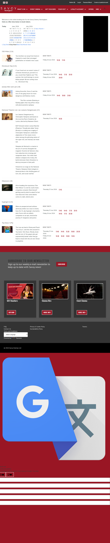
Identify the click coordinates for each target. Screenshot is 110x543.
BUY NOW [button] (11, 312)
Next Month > (39, 29)
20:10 (70, 75)
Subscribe (61, 264)
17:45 (63, 60)
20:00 (60, 78)
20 (24, 38)
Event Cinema (35, 9)
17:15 (65, 214)
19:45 (73, 236)
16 (29, 35)
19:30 (60, 119)
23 (29, 38)
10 (31, 33)
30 (12, 40)
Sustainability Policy (36, 329)
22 (27, 38)
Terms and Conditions (10, 331)
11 (33, 33)
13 (24, 35)
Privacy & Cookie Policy (37, 327)
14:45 (60, 75)
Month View (27, 44)
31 (31, 40)
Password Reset (87, 2)
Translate (16, 338)
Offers (91, 9)
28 (20, 38)
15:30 (58, 60)
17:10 (65, 75)
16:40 (62, 236)
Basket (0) (72, 2)
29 (10, 40)
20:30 (70, 214)
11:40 (60, 211)
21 (26, 38)
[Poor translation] (10, 474)
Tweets (84, 327)
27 (19, 38)
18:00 (73, 232)
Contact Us (7, 329)
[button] (4, 3)
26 (17, 38)
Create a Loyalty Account (101, 2)
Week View (19, 44)
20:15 (75, 211)
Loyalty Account (77, 9)
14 (26, 35)
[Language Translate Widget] (16, 334)
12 (34, 33)
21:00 (69, 95)
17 (31, 35)
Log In (79, 2)
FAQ (5, 327)
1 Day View (5, 44)
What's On (21, 9)
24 (14, 38)
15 (27, 35)
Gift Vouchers (50, 9)
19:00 (63, 95)
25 (15, 38)
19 (34, 35)
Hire (97, 9)
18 (33, 35)
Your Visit (62, 9)
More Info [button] (47, 312)
